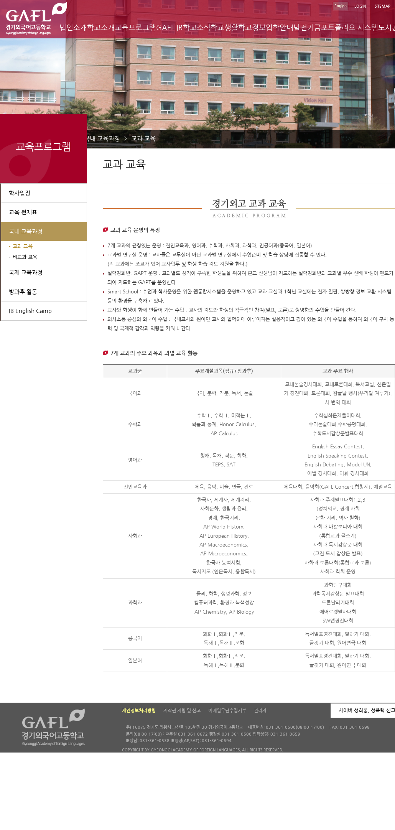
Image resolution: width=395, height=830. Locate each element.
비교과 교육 (25, 257)
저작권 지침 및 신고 (182, 710)
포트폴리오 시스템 (349, 27)
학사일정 (19, 193)
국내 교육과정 (102, 138)
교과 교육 (143, 138)
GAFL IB (169, 27)
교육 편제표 (23, 212)
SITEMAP (382, 6)
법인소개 (73, 27)
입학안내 (279, 27)
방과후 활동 (23, 292)
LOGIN (360, 6)
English (340, 6)
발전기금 (307, 27)
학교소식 (197, 27)
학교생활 (224, 27)
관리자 (260, 710)
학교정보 (252, 27)
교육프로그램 (135, 27)
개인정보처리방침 (139, 710)
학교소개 (101, 27)
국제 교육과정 (26, 272)
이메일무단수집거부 (227, 710)
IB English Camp (30, 311)
